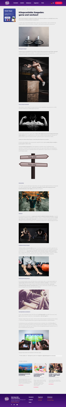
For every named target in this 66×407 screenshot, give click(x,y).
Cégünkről (40, 398)
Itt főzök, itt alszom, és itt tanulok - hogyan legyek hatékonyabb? (54, 375)
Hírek (30, 402)
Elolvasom (21, 385)
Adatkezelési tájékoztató (15, 402)
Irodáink (31, 399)
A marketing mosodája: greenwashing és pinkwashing (39, 375)
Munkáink (31, 397)
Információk (50, 398)
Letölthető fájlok (51, 400)
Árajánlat (40, 400)
